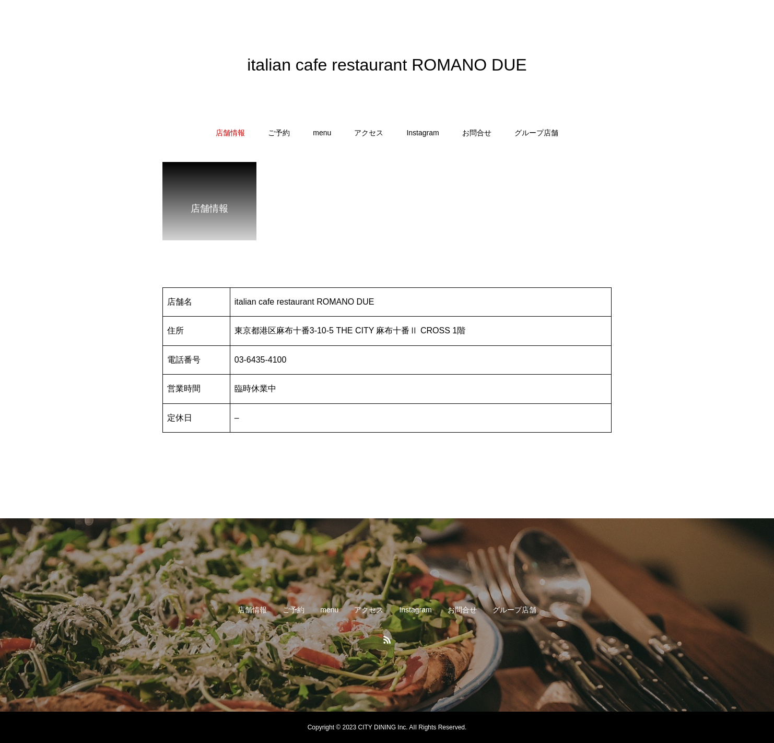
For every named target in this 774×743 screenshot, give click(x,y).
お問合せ (476, 133)
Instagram (422, 133)
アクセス (368, 133)
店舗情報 (230, 133)
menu (322, 133)
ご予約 (279, 133)
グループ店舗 (536, 133)
